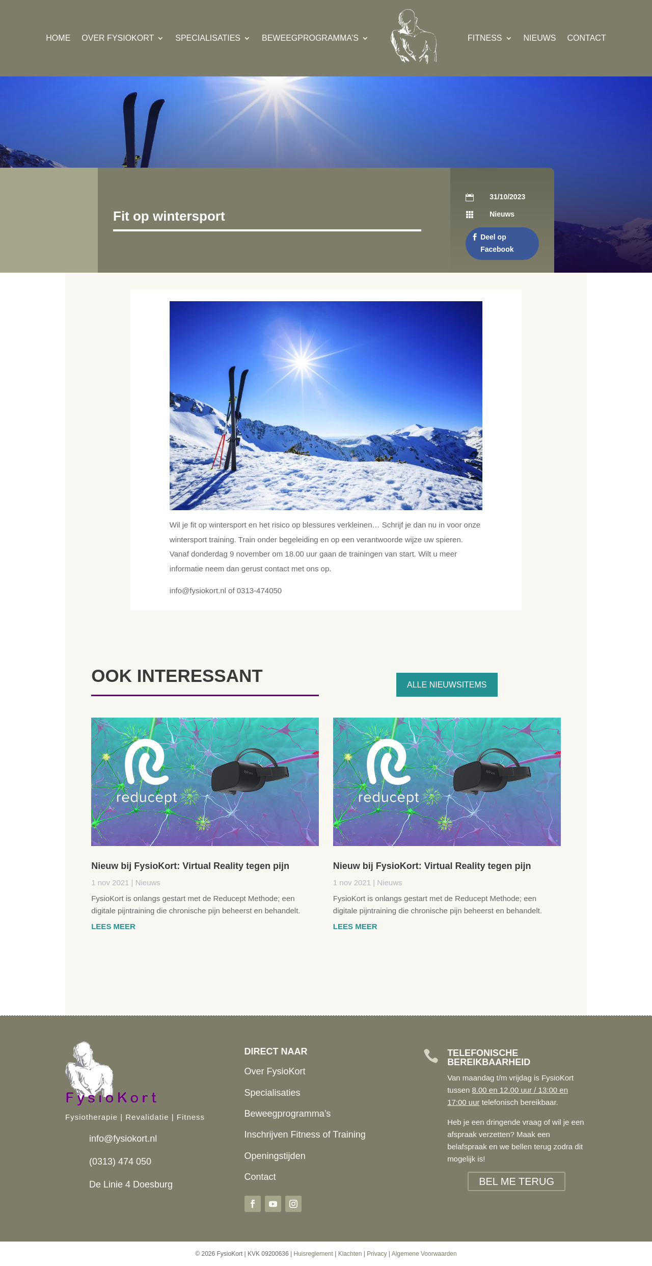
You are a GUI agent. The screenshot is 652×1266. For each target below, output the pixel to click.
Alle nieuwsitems (446, 684)
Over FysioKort (118, 38)
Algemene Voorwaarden (424, 1253)
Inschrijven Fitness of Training (305, 1134)
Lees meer (113, 926)
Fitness (485, 38)
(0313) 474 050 (120, 1161)
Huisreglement (313, 1253)
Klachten (350, 1253)
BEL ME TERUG (516, 1181)
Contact (586, 38)
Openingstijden (275, 1156)
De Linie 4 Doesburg (131, 1184)
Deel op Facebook (496, 243)
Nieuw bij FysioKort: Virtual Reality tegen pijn (190, 866)
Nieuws (540, 38)
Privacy (377, 1253)
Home (58, 38)
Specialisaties (207, 38)
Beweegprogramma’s (310, 38)
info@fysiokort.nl (123, 1138)
